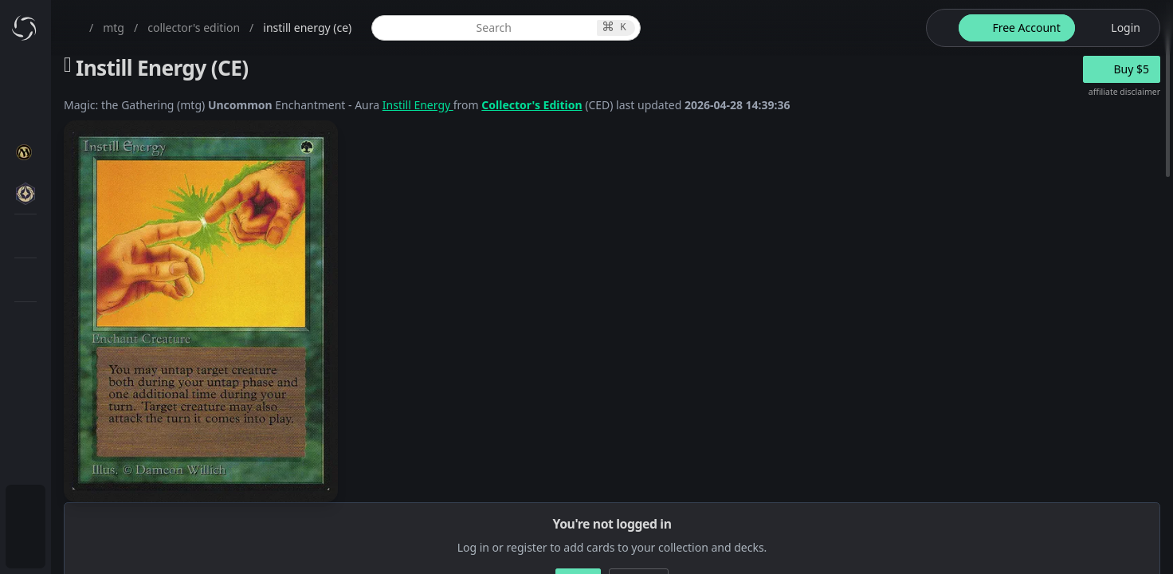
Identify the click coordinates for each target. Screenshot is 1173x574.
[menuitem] (104, 77)
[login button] (1116, 27)
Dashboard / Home (101, 77)
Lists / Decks (98, 426)
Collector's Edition (688, 104)
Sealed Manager (108, 465)
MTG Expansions (109, 191)
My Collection (87, 115)
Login (66, 544)
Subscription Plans (100, 506)
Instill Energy (574, 104)
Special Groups (105, 268)
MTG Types (95, 306)
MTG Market (98, 230)
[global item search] (623, 28)
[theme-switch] (939, 28)
